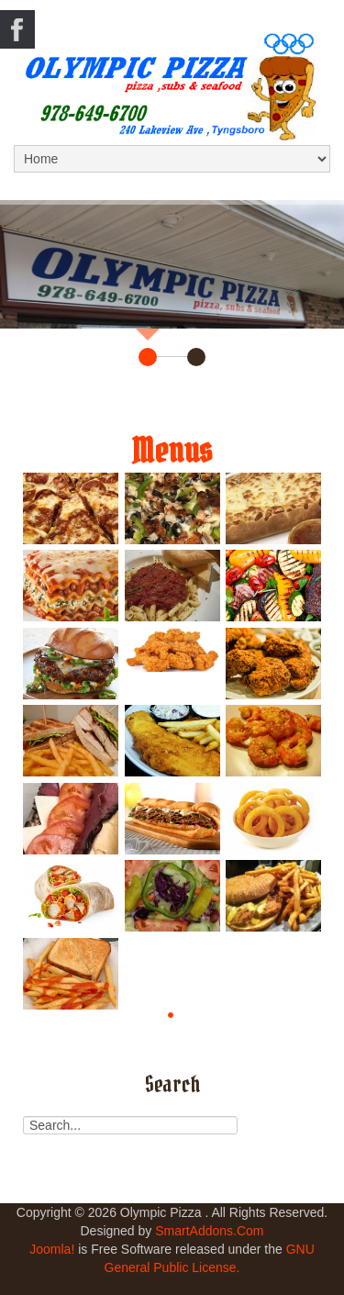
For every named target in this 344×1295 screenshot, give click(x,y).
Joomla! (51, 1249)
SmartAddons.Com (209, 1230)
